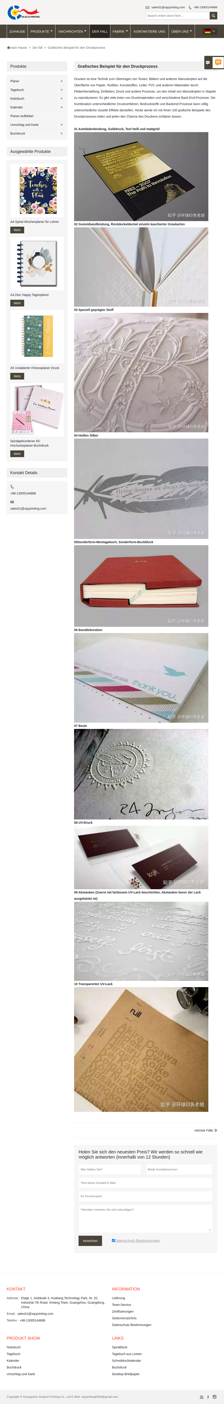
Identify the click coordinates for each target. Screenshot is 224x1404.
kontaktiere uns (149, 31)
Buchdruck (17, 133)
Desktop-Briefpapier (126, 1374)
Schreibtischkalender (126, 1360)
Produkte (42, 31)
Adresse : (13, 1298)
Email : (11, 1313)
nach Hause (17, 47)
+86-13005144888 (205, 7)
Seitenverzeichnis (124, 1318)
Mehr (17, 230)
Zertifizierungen (123, 1311)
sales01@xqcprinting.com (168, 7)
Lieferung (118, 1298)
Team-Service (121, 1305)
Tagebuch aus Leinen (127, 1354)
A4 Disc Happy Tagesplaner (29, 295)
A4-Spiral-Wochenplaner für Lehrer (34, 222)
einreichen (90, 1241)
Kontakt (16, 1289)
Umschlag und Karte (24, 125)
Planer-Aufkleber (22, 116)
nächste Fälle (203, 1130)
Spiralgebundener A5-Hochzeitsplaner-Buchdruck (29, 443)
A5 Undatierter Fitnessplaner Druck (34, 368)
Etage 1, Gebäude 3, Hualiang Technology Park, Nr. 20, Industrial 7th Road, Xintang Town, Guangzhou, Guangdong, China (63, 1302)
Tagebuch (17, 90)
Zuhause (17, 31)
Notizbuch (17, 98)
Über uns (181, 31)
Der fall (100, 31)
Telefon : (13, 1320)
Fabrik (120, 31)
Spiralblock (119, 1347)
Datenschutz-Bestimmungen (131, 1325)
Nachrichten (72, 31)
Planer (14, 81)
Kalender (16, 107)
